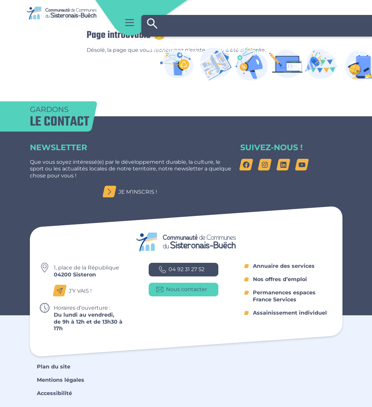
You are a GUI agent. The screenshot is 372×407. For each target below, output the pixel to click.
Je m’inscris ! (132, 192)
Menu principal (129, 22)
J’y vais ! (74, 291)
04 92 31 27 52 (181, 269)
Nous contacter (181, 289)
